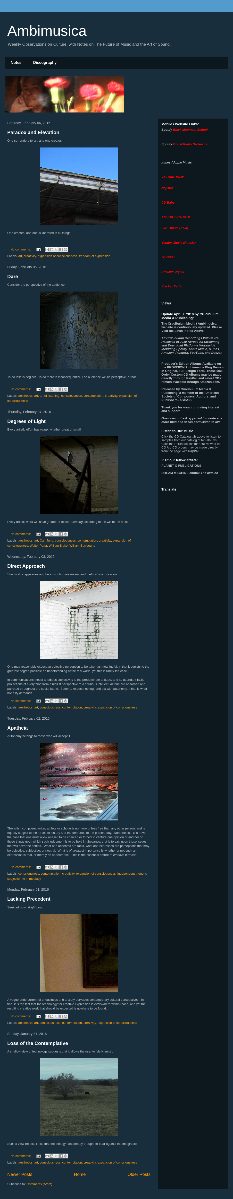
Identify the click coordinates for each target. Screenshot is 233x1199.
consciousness (71, 395)
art (20, 256)
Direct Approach (26, 566)
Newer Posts (19, 1174)
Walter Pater (38, 545)
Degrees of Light (26, 421)
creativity (30, 256)
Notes (16, 62)
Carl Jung (46, 540)
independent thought (131, 873)
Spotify (166, 129)
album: (189, 473)
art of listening (49, 395)
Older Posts (138, 1174)
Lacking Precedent (28, 899)
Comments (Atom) (39, 1184)
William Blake (58, 545)
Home (80, 1174)
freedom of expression (94, 256)
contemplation (93, 395)
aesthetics (25, 395)
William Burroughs (82, 545)
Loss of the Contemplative (37, 1043)
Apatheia (17, 728)
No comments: (21, 249)
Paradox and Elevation (33, 132)
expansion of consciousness (57, 256)
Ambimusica (47, 31)
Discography (45, 62)
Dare (12, 276)
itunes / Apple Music (176, 162)
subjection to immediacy (24, 878)
